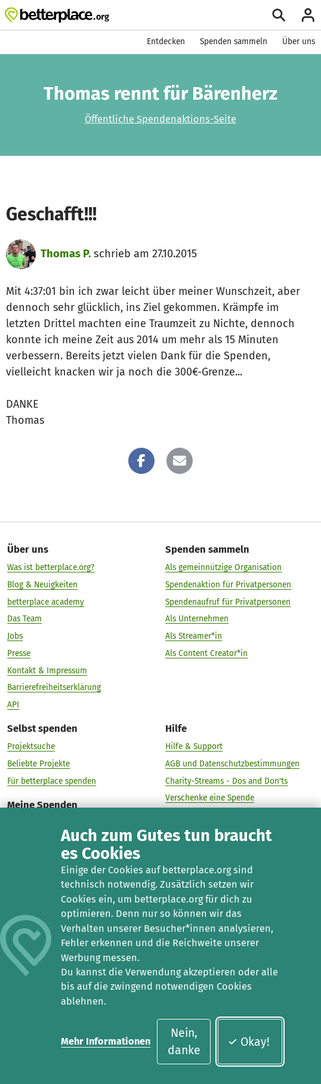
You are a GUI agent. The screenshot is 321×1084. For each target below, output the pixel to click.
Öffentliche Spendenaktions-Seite (160, 119)
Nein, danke (184, 1041)
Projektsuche (31, 746)
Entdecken (166, 41)
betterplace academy (45, 601)
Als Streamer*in (193, 636)
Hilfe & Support (194, 746)
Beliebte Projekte (38, 764)
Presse (18, 653)
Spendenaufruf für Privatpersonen (228, 601)
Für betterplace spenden (51, 780)
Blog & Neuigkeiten (42, 585)
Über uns (298, 41)
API (13, 705)
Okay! (248, 1042)
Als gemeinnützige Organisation (223, 567)
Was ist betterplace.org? (50, 567)
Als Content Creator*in (206, 653)
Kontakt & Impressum (47, 670)
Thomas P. (66, 253)
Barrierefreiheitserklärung (54, 687)
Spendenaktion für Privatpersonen (228, 585)
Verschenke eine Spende (209, 798)
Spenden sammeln (233, 41)
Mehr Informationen (105, 1041)
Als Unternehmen (197, 619)
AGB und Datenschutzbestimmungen (232, 764)
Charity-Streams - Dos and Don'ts (226, 780)
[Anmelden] (308, 15)
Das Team (24, 619)
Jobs (15, 636)
